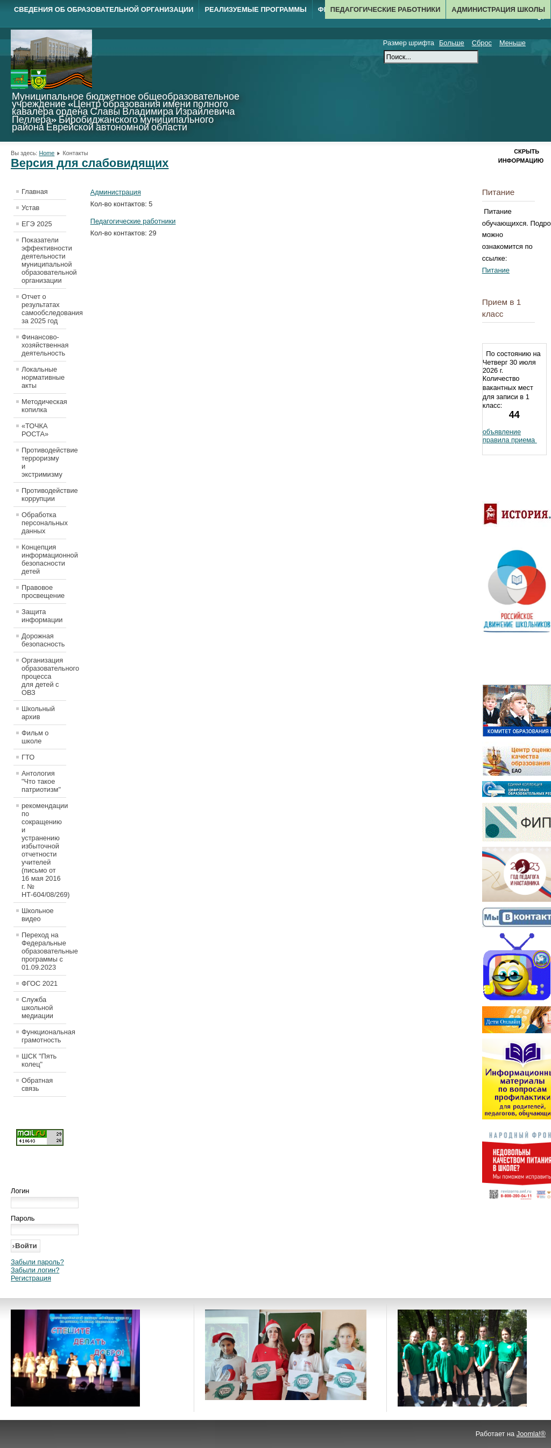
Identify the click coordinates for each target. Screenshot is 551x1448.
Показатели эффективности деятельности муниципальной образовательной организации (44, 260)
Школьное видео (38, 915)
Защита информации (42, 616)
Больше (451, 43)
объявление (502, 432)
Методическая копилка (44, 406)
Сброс (482, 43)
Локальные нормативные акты (43, 377)
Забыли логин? (35, 1270)
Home (46, 153)
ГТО (28, 757)
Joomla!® (531, 1434)
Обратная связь (37, 1084)
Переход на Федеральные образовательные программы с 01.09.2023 (44, 951)
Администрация (115, 192)
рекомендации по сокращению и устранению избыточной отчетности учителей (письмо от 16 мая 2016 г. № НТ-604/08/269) (44, 850)
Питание (496, 270)
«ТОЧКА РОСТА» (35, 430)
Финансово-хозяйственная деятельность (44, 345)
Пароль (22, 1218)
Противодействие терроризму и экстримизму (44, 462)
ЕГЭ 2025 (37, 224)
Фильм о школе (35, 737)
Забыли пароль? (37, 1262)
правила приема (510, 440)
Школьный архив (38, 713)
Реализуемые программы (255, 9)
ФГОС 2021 (40, 983)
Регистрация (31, 1278)
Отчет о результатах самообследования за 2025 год (44, 309)
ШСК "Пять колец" (39, 1060)
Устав (30, 208)
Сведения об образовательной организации (103, 9)
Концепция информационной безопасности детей (44, 559)
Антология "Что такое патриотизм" (41, 781)
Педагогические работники (385, 9)
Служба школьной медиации (37, 1008)
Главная (35, 191)
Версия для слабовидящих (89, 163)
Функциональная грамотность (44, 1036)
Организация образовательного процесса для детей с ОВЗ (44, 676)
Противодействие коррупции (44, 494)
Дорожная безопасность (43, 640)
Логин (20, 1191)
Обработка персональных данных (44, 523)
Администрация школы (498, 9)
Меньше (512, 43)
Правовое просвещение (43, 591)
